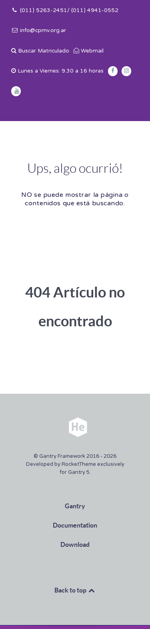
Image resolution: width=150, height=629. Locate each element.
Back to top (75, 590)
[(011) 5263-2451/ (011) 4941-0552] (65, 10)
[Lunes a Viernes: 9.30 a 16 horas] (57, 71)
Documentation (75, 525)
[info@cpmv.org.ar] (38, 30)
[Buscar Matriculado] (40, 51)
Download (75, 544)
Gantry (75, 506)
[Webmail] (88, 51)
